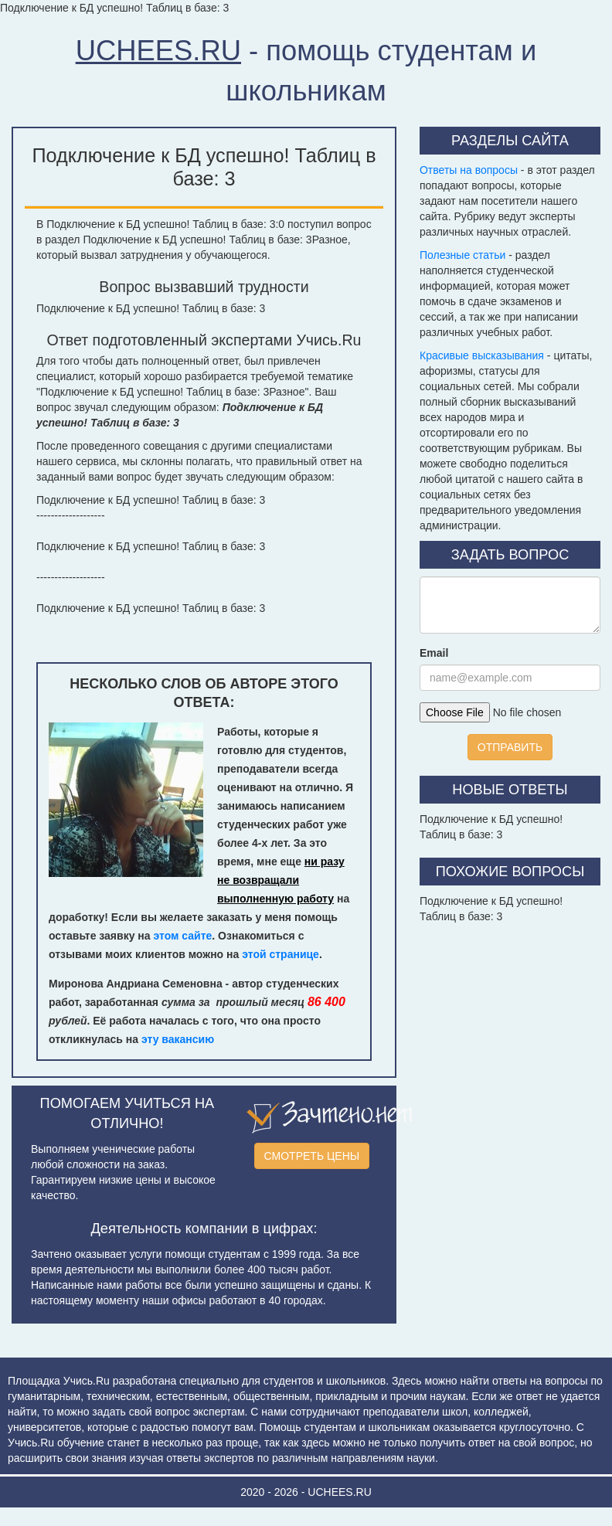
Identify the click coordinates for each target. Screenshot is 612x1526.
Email (434, 653)
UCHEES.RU (158, 50)
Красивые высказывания (482, 355)
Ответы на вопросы (469, 170)
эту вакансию (177, 1039)
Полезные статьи (462, 255)
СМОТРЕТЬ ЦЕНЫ (312, 1156)
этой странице (280, 954)
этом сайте (182, 936)
